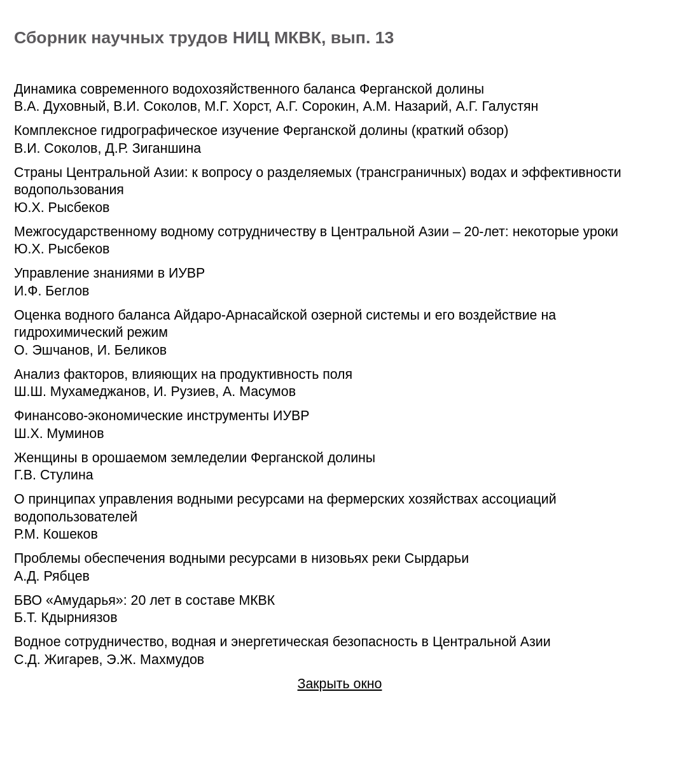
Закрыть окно (340, 683)
